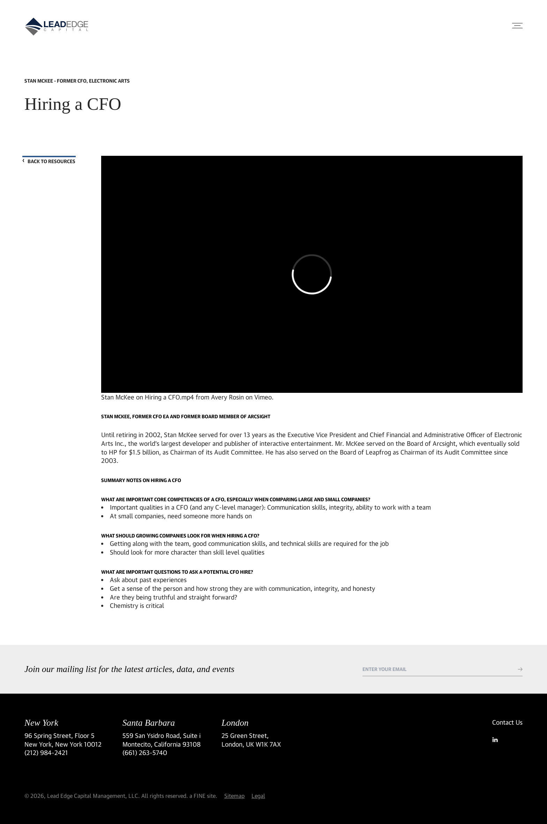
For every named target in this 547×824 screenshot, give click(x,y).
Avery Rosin (227, 396)
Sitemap (234, 795)
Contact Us (507, 722)
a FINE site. (203, 795)
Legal (258, 795)
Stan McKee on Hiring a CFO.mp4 (147, 396)
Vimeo (263, 396)
